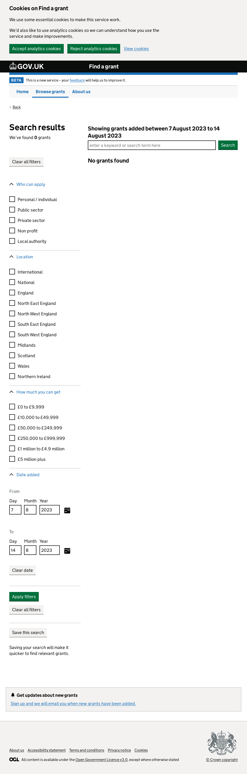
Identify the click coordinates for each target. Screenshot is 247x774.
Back (17, 107)
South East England (37, 324)
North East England (37, 303)
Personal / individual (37, 199)
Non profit (28, 231)
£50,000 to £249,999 (40, 428)
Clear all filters (26, 161)
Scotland (26, 355)
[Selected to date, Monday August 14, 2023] (67, 551)
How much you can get (38, 392)
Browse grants (50, 91)
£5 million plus (32, 459)
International (30, 272)
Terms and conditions (86, 750)
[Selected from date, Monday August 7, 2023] (67, 510)
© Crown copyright (222, 759)
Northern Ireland (34, 376)
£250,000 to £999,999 (41, 438)
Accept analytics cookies (36, 48)
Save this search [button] (28, 632)
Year (44, 501)
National (26, 282)
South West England (37, 334)
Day (13, 501)
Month (30, 501)
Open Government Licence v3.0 (101, 759)
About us (81, 91)
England (26, 293)
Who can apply (30, 184)
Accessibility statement (47, 750)
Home (22, 91)
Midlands (27, 345)
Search (228, 145)
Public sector (30, 210)
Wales (24, 366)
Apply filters (24, 596)
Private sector (31, 220)
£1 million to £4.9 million (41, 449)
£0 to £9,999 (31, 407)
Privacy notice (119, 750)
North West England (37, 314)
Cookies (141, 750)
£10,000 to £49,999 (38, 417)
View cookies (136, 48)
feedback (77, 80)
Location (24, 257)
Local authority (32, 241)
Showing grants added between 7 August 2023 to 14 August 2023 (154, 132)
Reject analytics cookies (93, 48)
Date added (28, 474)
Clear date (22, 570)
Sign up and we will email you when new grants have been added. (73, 703)
